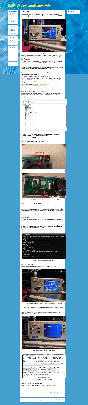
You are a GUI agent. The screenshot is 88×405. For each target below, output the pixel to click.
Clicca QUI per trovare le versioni (43, 79)
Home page (39, 400)
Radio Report (12, 21)
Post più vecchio (60, 400)
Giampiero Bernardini (12, 30)
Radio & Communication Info (29, 6)
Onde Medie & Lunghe (12, 14)
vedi (52, 68)
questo (27, 67)
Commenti (12, 42)
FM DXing (11, 19)
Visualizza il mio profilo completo (12, 32)
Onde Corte (11, 17)
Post (11, 40)
